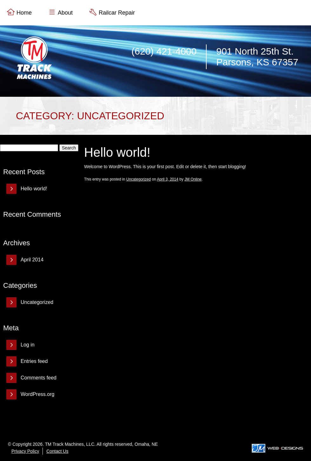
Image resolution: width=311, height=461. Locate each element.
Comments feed (38, 377)
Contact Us (57, 451)
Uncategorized (37, 302)
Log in (28, 344)
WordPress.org (37, 394)
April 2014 (32, 259)
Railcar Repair (117, 13)
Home (24, 13)
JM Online (193, 179)
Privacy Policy (25, 451)
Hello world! (34, 188)
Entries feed (34, 361)
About (65, 13)
